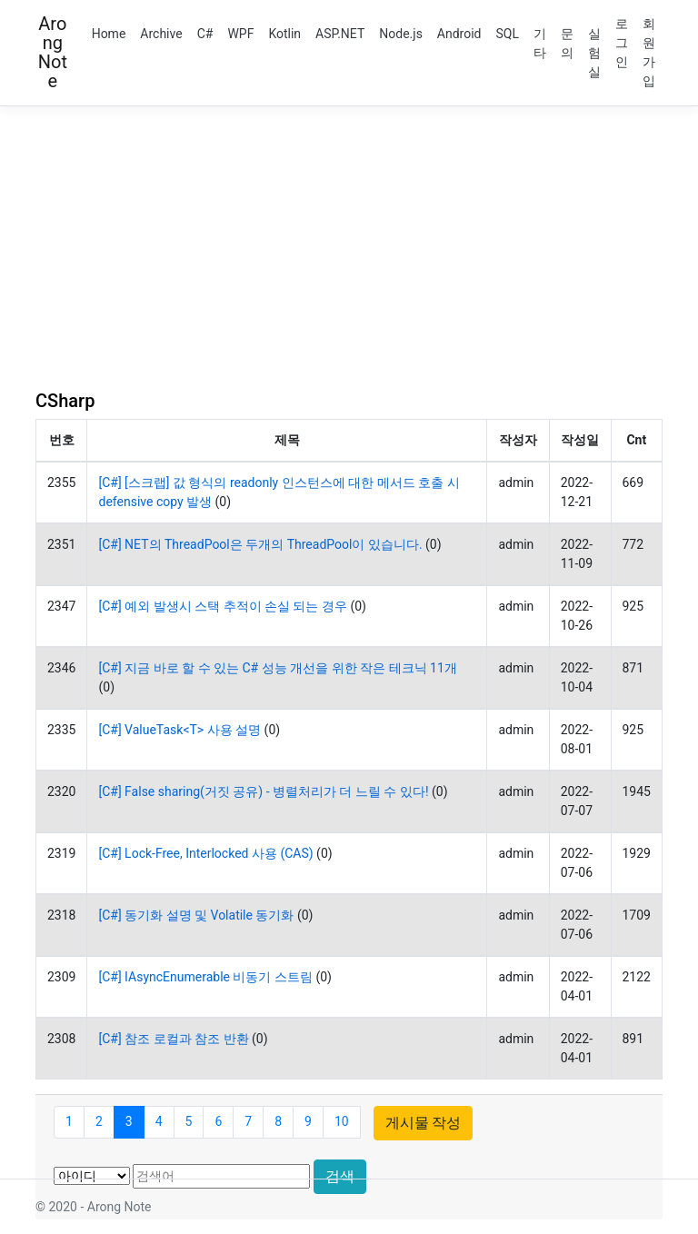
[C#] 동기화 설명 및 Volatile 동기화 (196, 915)
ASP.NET (339, 33)
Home (109, 33)
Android (459, 33)
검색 (339, 1176)
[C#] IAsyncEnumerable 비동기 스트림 (205, 977)
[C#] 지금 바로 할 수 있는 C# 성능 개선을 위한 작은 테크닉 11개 (277, 668)
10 (341, 1121)
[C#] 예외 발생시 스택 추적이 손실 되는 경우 (222, 606)
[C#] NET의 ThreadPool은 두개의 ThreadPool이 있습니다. (260, 544)
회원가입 (649, 52)
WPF (240, 33)
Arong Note (52, 52)
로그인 (621, 42)
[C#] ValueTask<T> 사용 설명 (179, 729)
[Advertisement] (349, 248)
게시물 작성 (423, 1122)
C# (205, 33)
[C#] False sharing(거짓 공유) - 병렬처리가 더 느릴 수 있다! (263, 791)
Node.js (401, 33)
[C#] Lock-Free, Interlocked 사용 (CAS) (205, 853)
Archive (161, 33)
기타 (539, 43)
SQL (507, 33)
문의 (567, 43)
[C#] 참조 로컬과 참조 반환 (173, 1038)
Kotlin (284, 33)
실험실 (594, 52)
